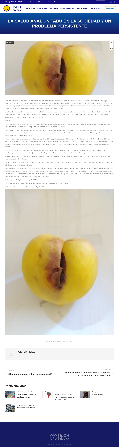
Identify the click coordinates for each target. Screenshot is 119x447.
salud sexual (65, 341)
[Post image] (10, 394)
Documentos (9, 42)
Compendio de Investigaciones (97, 393)
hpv (54, 341)
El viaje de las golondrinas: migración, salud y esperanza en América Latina (64, 397)
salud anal (59, 341)
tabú (71, 341)
